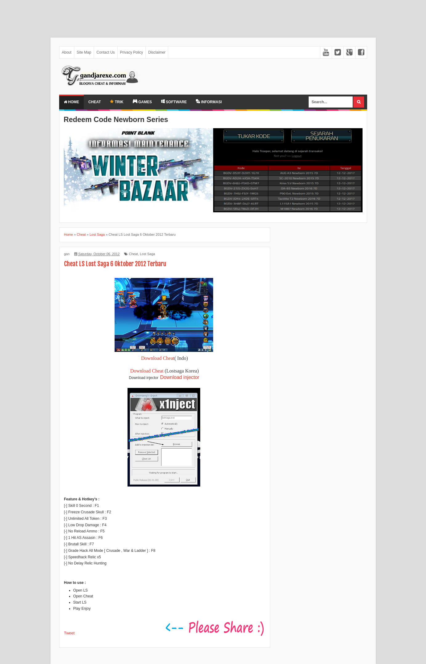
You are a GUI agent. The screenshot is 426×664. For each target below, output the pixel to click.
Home (71, 102)
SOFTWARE (174, 101)
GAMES (142, 101)
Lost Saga (147, 254)
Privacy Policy (131, 52)
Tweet (69, 633)
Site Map (84, 52)
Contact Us (105, 52)
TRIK (116, 102)
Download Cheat (157, 358)
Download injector (179, 377)
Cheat (94, 102)
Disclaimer (156, 52)
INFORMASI (209, 101)
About (66, 52)
